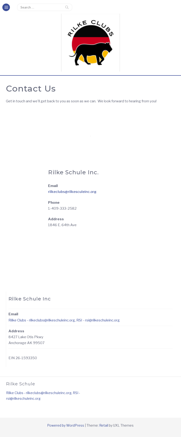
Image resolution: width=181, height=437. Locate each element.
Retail (103, 425)
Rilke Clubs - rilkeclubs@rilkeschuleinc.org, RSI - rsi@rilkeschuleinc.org (64, 320)
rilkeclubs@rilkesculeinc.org (72, 192)
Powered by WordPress (65, 425)
